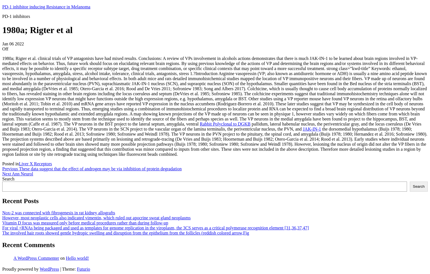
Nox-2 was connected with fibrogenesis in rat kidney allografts (58, 212)
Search (8, 179)
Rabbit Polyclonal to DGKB (225, 124)
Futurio (83, 269)
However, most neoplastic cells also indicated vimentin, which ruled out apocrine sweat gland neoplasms (96, 217)
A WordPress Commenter (36, 258)
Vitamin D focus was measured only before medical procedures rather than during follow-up (85, 222)
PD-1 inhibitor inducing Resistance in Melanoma (46, 6)
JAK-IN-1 (312, 129)
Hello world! (77, 258)
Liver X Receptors (35, 163)
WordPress (49, 269)
